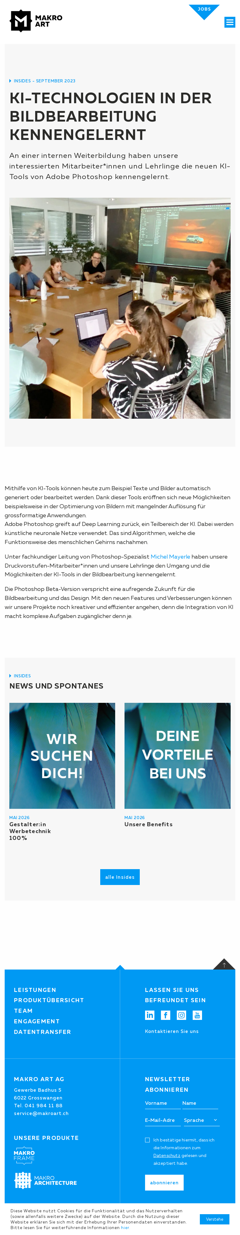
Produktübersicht (49, 1000)
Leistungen (35, 990)
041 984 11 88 (44, 1105)
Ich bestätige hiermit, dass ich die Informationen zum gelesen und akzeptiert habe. (184, 1151)
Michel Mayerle (170, 556)
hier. (125, 1227)
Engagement (37, 1021)
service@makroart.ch (41, 1113)
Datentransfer (43, 1032)
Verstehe (214, 1219)
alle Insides (119, 877)
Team (23, 1010)
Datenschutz (167, 1155)
